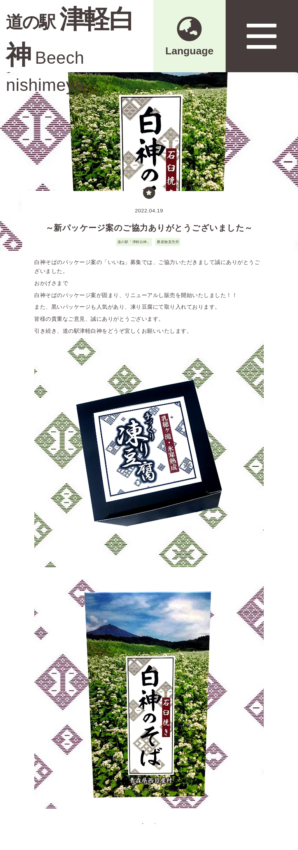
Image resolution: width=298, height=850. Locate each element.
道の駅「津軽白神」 (134, 242)
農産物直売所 (168, 242)
